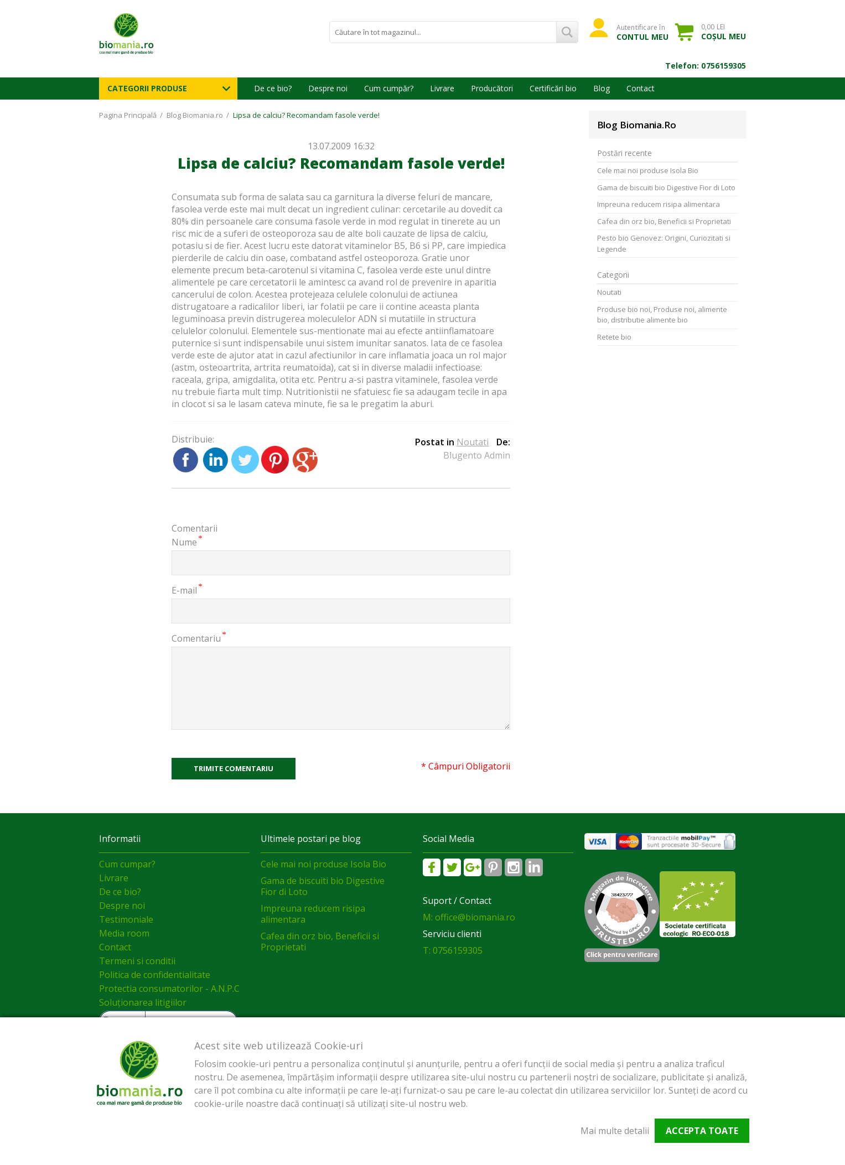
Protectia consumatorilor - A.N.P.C (169, 988)
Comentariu (196, 638)
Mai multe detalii (614, 1131)
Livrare (442, 88)
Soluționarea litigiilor (142, 1002)
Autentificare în (642, 32)
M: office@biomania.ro (469, 917)
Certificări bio (553, 88)
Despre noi (328, 88)
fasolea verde (199, 209)
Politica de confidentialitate (154, 975)
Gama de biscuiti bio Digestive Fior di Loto (666, 188)
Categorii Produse (147, 88)
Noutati (473, 442)
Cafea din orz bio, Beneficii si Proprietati (664, 221)
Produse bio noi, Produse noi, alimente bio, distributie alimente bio (662, 314)
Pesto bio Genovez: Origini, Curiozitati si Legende (663, 243)
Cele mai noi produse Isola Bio (647, 170)
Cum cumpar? (127, 864)
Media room (124, 933)
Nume (184, 541)
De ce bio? (273, 88)
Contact (640, 88)
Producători (492, 88)
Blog (601, 88)
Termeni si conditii (137, 961)
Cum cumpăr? (388, 88)
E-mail (184, 590)
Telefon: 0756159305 (705, 65)
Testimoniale (126, 919)
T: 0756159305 (453, 950)
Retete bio (614, 337)
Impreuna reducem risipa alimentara (658, 204)
